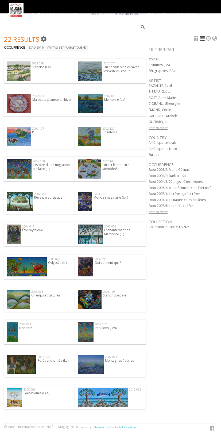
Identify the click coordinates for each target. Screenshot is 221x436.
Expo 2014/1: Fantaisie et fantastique (57, 47)
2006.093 (37, 292)
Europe (154, 154)
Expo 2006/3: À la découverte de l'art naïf (180, 188)
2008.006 (30, 389)
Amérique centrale (163, 142)
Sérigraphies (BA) (162, 70)
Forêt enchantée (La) (53, 360)
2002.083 (110, 96)
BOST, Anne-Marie (162, 97)
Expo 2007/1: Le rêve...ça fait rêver (174, 193)
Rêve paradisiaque (48, 197)
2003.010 (100, 194)
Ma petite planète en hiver (52, 99)
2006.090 (101, 259)
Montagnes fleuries (119, 360)
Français (160, 28)
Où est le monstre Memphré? (115, 167)
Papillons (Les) (106, 328)
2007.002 (101, 324)
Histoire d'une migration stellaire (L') (51, 167)
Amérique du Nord (163, 148)
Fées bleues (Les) (36, 393)
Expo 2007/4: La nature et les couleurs (177, 200)
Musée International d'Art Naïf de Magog (45, 14)
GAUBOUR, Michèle (163, 116)
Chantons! (110, 132)
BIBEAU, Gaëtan (160, 91)
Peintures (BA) (159, 65)
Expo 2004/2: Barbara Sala (168, 175)
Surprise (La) (41, 67)
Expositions (185, 14)
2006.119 (109, 292)
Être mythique (32, 230)
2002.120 (108, 128)
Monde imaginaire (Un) (111, 197)
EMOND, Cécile (160, 109)
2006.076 (54, 259)
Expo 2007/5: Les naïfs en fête (171, 205)
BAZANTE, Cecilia (162, 85)
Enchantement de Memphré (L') (117, 232)
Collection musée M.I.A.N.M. (169, 227)
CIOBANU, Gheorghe (164, 103)
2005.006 (110, 226)
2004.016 (28, 226)
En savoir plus (125, 14)
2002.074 (38, 96)
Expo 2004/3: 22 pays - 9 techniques (176, 181)
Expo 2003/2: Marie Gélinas (169, 169)
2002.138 (39, 161)
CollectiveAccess (101, 427)
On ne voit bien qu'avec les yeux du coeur (121, 69)
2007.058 (44, 357)
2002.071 (109, 63)
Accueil (98, 14)
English (179, 28)
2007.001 (25, 324)
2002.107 (38, 128)
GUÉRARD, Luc (159, 121)
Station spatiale (114, 295)
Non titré (26, 328)
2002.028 (38, 63)
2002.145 (108, 161)
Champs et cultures (45, 295)
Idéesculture (129, 427)
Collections (156, 14)
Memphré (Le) (114, 99)
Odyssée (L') (57, 262)
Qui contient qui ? (108, 262)
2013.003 (135, 389)
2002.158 (40, 194)
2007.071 (111, 357)
